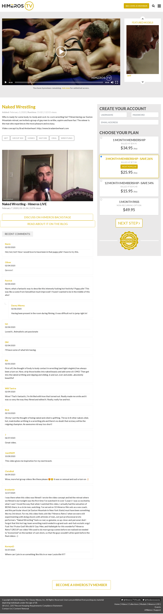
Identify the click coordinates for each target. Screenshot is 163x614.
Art (6, 138)
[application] (61, 51)
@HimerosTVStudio (131, 600)
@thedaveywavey (151, 600)
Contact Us (7, 609)
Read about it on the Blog (47, 224)
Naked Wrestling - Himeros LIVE (25, 204)
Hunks (31, 138)
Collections (134, 604)
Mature (43, 138)
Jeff (129, 76)
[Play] (5, 82)
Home (117, 604)
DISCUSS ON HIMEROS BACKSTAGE (47, 217)
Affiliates (148, 610)
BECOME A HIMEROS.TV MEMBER (81, 585)
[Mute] (112, 82)
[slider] (59, 82)
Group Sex (17, 138)
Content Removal (21, 609)
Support (157, 610)
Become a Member (136, 5)
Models (143, 604)
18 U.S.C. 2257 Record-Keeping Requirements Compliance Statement (32, 606)
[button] (61, 51)
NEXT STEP (129, 223)
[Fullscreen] (116, 82)
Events (158, 607)
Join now (66, 88)
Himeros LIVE (154, 604)
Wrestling (66, 138)
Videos (124, 604)
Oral (54, 138)
